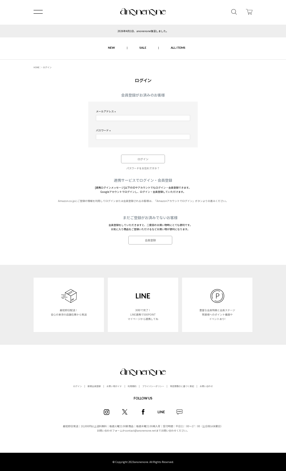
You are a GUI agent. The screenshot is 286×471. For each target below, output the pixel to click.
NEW (111, 47)
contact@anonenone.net (140, 430)
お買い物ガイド (114, 386)
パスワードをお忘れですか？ (143, 168)
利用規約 (132, 386)
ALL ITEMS (178, 47)
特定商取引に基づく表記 (182, 386)
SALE (142, 47)
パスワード (104, 130)
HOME (37, 67)
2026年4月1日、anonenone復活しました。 (143, 31)
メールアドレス (106, 111)
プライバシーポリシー (153, 386)
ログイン (77, 386)
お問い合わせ (206, 386)
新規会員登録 (94, 386)
